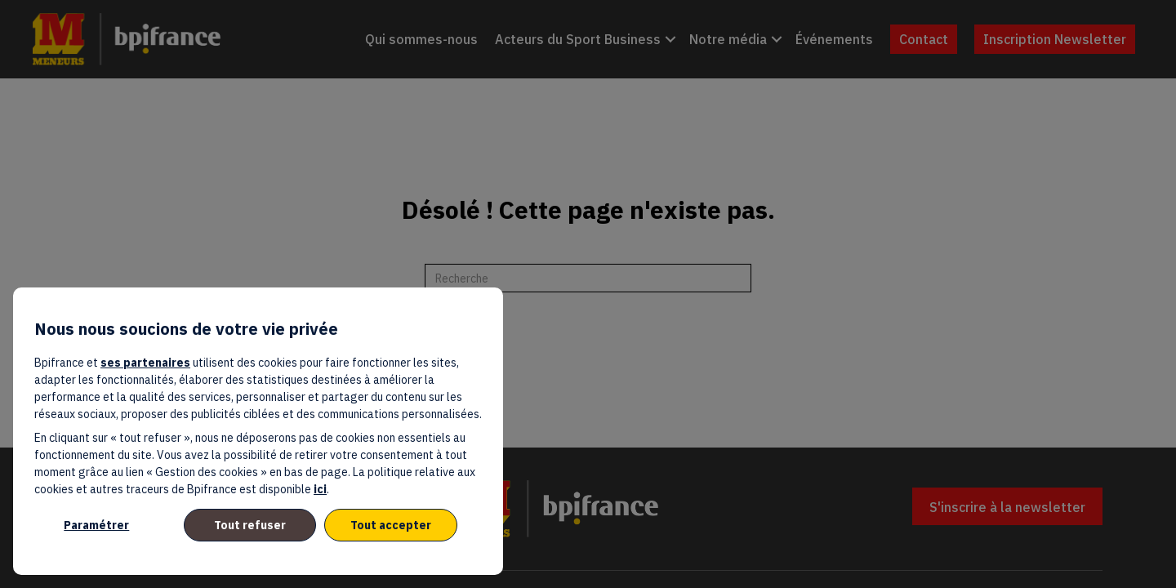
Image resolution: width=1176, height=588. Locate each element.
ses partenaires (145, 362)
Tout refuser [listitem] (250, 525)
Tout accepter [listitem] (390, 525)
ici (320, 489)
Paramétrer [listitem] (96, 525)
